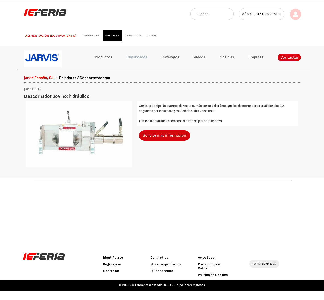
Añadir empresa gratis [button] (261, 14)
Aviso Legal (206, 258)
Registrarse (112, 264)
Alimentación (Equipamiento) (51, 36)
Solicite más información (164, 135)
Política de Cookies (213, 275)
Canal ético (159, 258)
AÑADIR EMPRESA (264, 264)
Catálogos (133, 35)
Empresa (256, 57)
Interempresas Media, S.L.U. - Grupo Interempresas (168, 285)
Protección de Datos (209, 266)
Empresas (112, 35)
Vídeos (152, 35)
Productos (91, 35)
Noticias (227, 57)
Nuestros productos (166, 264)
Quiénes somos (162, 271)
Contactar (289, 57)
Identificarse (113, 258)
